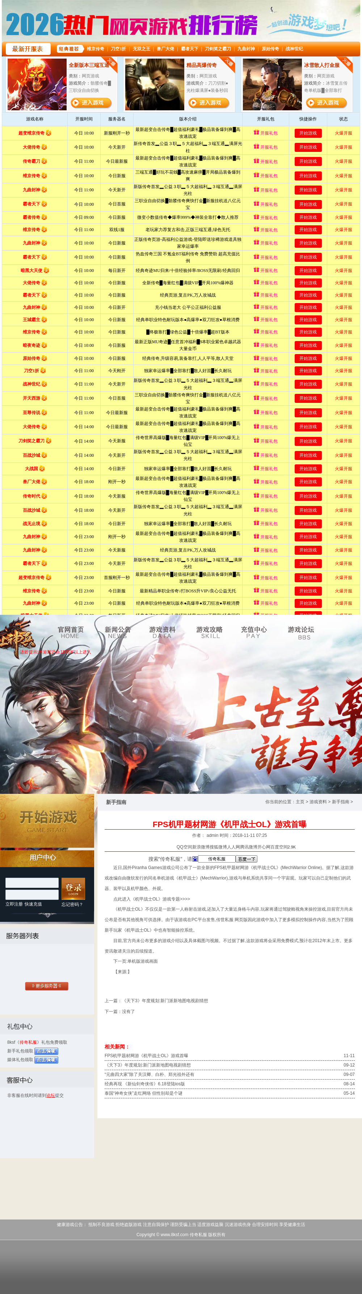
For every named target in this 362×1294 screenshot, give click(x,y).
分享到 (170, 847)
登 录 (73, 889)
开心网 (263, 847)
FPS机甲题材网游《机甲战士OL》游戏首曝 (146, 1055)
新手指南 (340, 801)
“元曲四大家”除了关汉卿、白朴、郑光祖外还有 (149, 1074)
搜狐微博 (218, 847)
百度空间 (279, 847)
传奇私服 (28, 1042)
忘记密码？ (72, 904)
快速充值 (33, 904)
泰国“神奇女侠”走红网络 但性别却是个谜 (143, 1093)
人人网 (233, 847)
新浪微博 (201, 847)
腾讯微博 (248, 847)
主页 (300, 801)
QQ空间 (184, 847)
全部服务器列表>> (47, 987)
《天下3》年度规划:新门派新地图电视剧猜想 (165, 1000)
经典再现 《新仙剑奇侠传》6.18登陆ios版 (145, 1083)
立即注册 (14, 904)
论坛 (50, 1095)
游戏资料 (318, 801)
